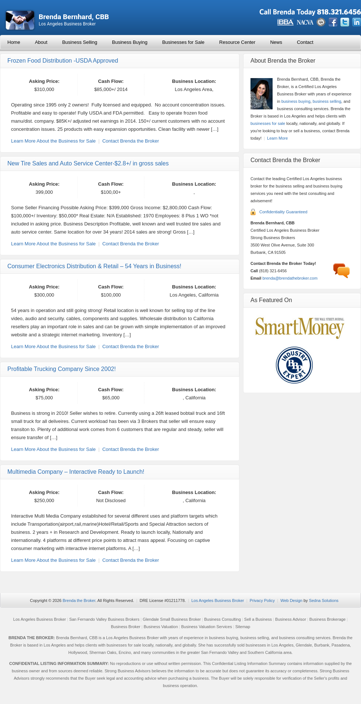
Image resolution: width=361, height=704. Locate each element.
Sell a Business (258, 619)
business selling (327, 101)
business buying (296, 101)
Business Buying (129, 42)
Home (13, 42)
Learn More (277, 138)
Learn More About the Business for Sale (53, 141)
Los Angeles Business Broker (217, 600)
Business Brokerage (327, 619)
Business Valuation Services (206, 626)
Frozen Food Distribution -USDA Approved (62, 60)
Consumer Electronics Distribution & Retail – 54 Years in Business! (94, 266)
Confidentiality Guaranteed (283, 212)
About (41, 42)
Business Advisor (290, 619)
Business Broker (125, 626)
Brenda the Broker (79, 600)
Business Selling (79, 42)
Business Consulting (222, 619)
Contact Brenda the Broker (130, 141)
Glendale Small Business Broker (172, 619)
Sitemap (242, 626)
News (276, 42)
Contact (305, 42)
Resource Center (237, 42)
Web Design (291, 600)
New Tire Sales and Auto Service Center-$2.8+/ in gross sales (88, 163)
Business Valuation (161, 626)
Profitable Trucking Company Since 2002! (61, 369)
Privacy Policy (262, 600)
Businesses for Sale (183, 42)
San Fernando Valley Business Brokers (104, 619)
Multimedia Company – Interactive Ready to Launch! (75, 472)
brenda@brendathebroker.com (289, 278)
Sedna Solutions (324, 600)
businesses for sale (267, 123)
